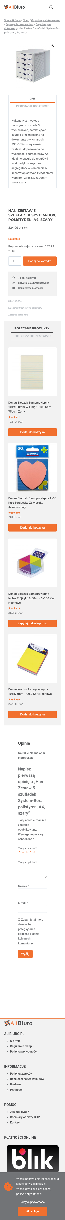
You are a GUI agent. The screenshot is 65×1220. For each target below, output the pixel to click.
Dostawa (15, 1084)
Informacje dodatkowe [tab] (32, 106)
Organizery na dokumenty (30, 308)
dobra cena (23, 315)
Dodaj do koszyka (39, 261)
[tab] (32, 329)
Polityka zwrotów (21, 1073)
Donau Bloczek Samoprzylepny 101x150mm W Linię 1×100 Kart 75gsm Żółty (29, 407)
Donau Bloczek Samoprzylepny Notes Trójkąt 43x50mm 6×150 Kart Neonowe (31, 598)
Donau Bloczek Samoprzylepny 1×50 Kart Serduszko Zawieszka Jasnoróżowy (32, 502)
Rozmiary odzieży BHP (25, 1117)
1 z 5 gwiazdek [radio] (19, 852)
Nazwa (23, 886)
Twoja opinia (27, 862)
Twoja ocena (27, 848)
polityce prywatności (29, 1194)
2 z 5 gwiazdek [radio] (23, 852)
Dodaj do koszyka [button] (32, 432)
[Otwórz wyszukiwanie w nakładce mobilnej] (51, 7)
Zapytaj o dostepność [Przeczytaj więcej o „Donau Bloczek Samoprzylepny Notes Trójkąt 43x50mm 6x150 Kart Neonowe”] (32, 623)
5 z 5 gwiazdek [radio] (34, 852)
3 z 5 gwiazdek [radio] (26, 852)
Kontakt (15, 1122)
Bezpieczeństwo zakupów (27, 1079)
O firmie (15, 1041)
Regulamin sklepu (21, 1046)
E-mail (23, 902)
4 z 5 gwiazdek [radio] (30, 852)
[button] (52, 45)
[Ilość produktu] (14, 261)
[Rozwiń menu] (57, 7)
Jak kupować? (19, 1111)
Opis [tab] (32, 98)
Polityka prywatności (23, 1051)
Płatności (16, 1089)
